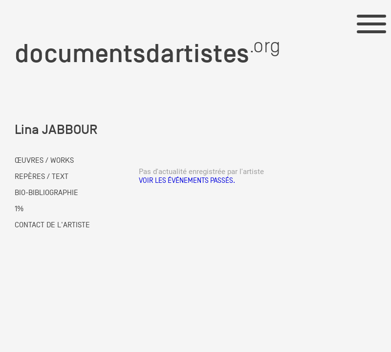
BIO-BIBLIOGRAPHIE (46, 192)
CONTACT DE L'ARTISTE (52, 224)
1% (19, 208)
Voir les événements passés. (187, 180)
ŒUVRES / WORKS (44, 160)
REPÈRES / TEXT (41, 176)
